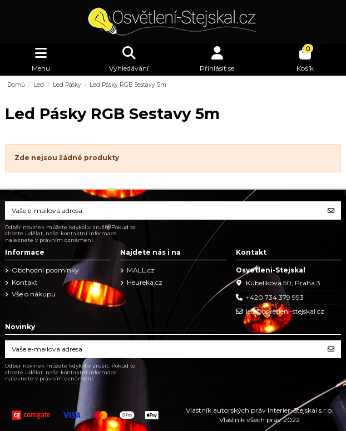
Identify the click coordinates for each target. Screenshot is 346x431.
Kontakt (25, 282)
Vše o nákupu (34, 294)
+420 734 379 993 (275, 297)
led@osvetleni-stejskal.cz (285, 311)
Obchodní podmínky (45, 270)
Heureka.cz (144, 282)
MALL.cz (141, 270)
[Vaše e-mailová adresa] (163, 210)
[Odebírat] (331, 210)
